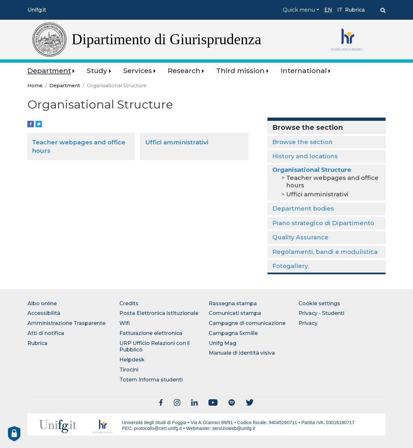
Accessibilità (43, 313)
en (328, 10)
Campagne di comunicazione (247, 323)
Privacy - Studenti (321, 313)
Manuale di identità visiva (242, 353)
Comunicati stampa (235, 313)
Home (35, 86)
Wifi (124, 323)
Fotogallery (290, 266)
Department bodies (303, 208)
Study (97, 71)
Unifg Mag (222, 343)
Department (49, 71)
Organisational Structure (311, 169)
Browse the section (302, 142)
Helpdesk (132, 360)
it (339, 10)
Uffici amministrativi (176, 142)
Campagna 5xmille (233, 333)
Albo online (42, 303)
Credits (128, 303)
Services (137, 71)
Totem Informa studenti (151, 380)
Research (184, 71)
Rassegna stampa (233, 303)
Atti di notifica (45, 333)
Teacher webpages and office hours (332, 181)
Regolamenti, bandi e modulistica (325, 251)
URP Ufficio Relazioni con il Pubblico (154, 346)
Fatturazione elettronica (150, 333)
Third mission (240, 71)
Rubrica (355, 10)
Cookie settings (319, 303)
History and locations (305, 156)
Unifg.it (36, 10)
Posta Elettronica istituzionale (158, 313)
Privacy (307, 323)
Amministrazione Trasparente (66, 323)
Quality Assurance (300, 237)
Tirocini (128, 370)
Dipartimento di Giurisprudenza (166, 39)
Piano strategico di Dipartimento (323, 223)
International (304, 71)
